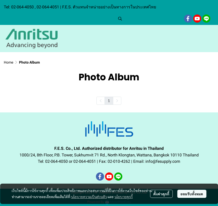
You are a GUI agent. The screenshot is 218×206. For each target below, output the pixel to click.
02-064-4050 (23, 7)
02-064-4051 (48, 7)
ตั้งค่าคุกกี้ (161, 194)
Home (8, 62)
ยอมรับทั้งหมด (191, 194)
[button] (148, 18)
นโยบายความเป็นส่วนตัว (89, 196)
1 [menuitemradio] (109, 100)
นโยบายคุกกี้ (123, 196)
